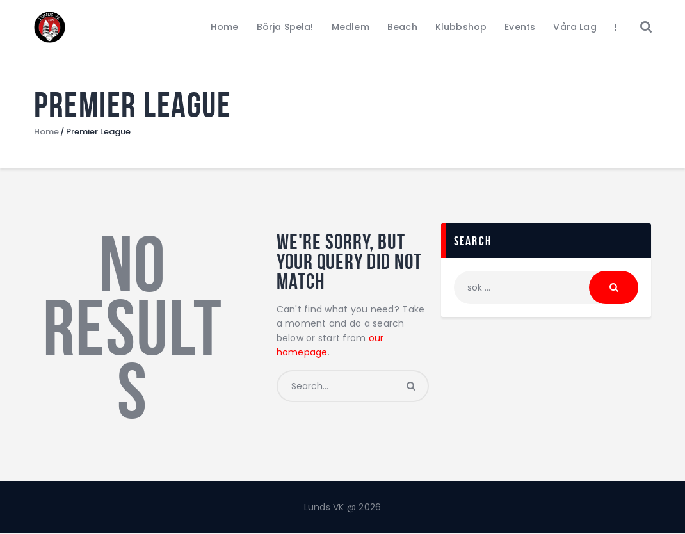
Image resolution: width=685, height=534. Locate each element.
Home (46, 132)
